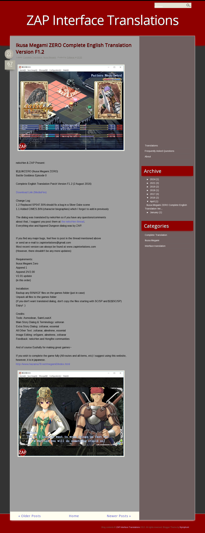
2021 (152, 183)
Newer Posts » (119, 516)
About (148, 156)
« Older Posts (29, 516)
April (152, 201)
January (154, 212)
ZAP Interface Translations (102, 20)
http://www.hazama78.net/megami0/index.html (43, 364)
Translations (151, 145)
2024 (152, 179)
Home (74, 516)
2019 (152, 186)
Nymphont (184, 527)
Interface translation (155, 246)
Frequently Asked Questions (159, 151)
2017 (152, 194)
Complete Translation (32, 57)
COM (10, 65)
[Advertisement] (74, 489)
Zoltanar (71, 57)
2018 (152, 190)
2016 (152, 197)
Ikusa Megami (49, 57)
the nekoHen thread (72, 221)
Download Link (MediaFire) (31, 192)
